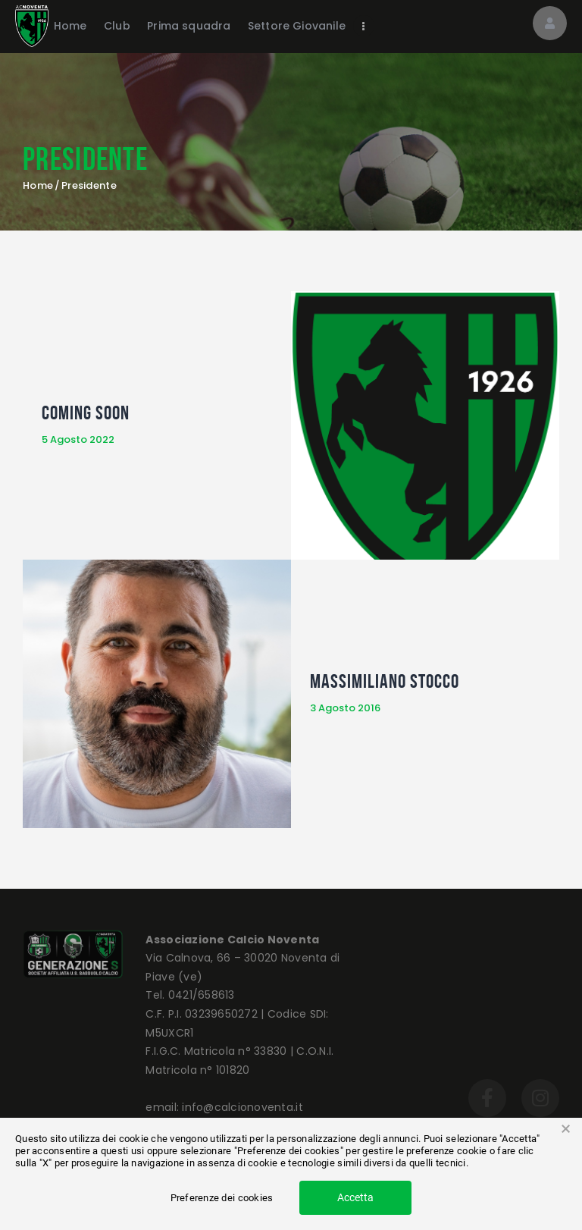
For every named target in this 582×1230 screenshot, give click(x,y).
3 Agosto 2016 (345, 708)
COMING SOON (86, 412)
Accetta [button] (355, 1197)
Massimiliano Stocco (384, 681)
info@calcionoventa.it (242, 1107)
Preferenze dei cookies (222, 1197)
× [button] (566, 1129)
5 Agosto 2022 (78, 439)
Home (38, 186)
